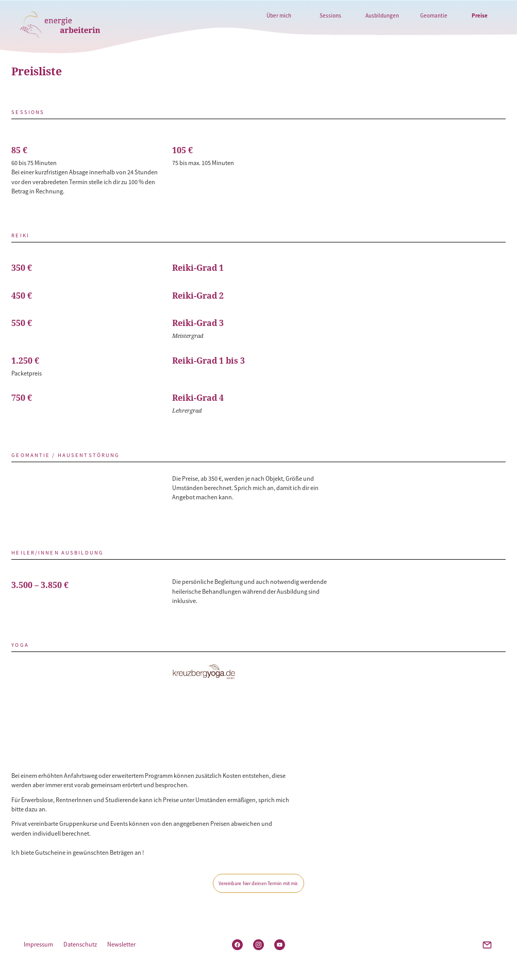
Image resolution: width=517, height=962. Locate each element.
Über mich (278, 15)
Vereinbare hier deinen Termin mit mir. (259, 883)
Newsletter (121, 944)
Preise (480, 15)
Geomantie (433, 15)
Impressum (38, 944)
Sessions (330, 15)
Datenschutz (80, 944)
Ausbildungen (382, 15)
